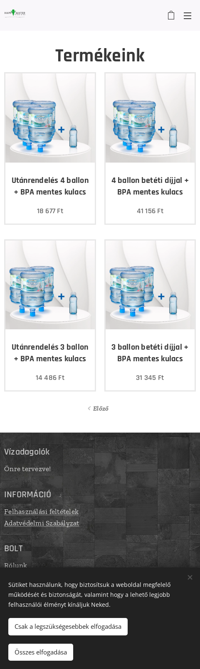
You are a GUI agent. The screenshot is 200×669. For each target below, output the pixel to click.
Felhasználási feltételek (41, 511)
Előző (101, 408)
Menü (187, 15)
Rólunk (15, 565)
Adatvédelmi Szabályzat (41, 522)
